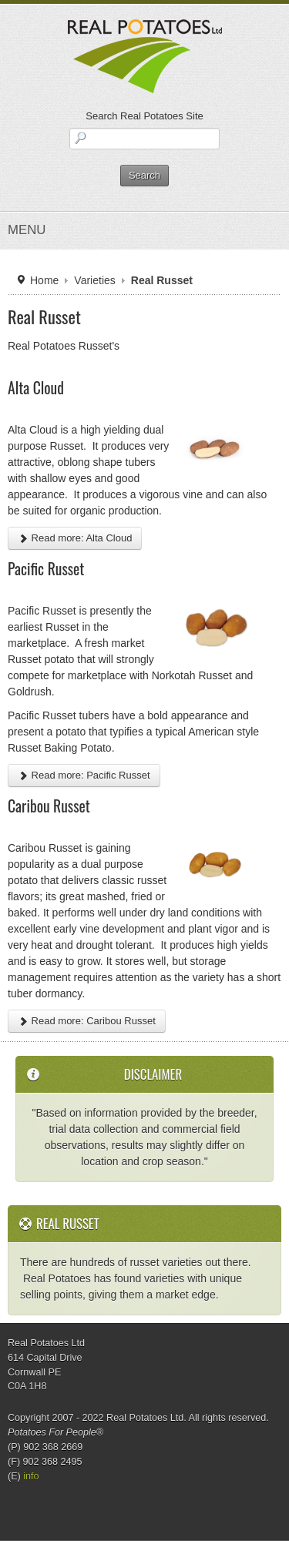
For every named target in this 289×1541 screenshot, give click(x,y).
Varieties (94, 280)
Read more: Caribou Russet (87, 1021)
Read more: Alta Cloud (75, 538)
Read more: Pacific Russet (84, 775)
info (31, 1476)
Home (44, 280)
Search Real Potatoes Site (144, 116)
